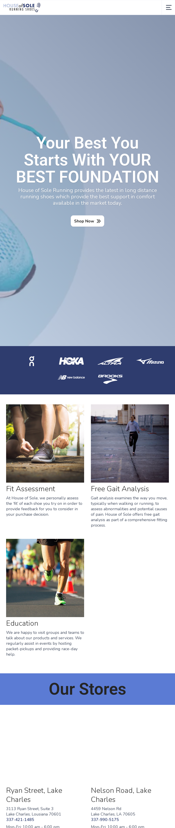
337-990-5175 (105, 819)
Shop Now (84, 221)
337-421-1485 (20, 819)
